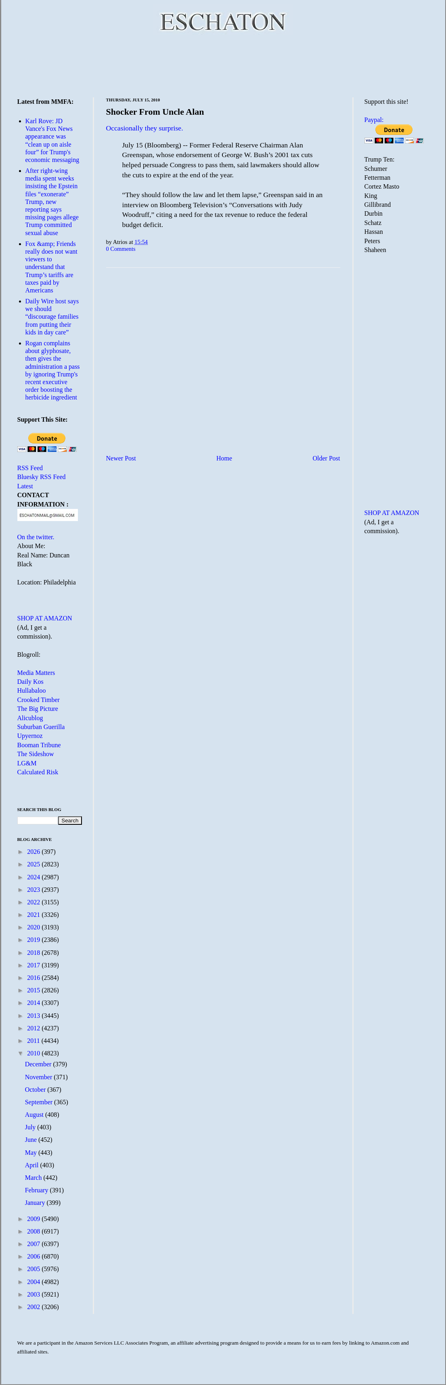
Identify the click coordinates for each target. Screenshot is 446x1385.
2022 (34, 902)
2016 (34, 977)
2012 (34, 1028)
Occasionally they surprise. (144, 128)
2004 (34, 1281)
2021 (34, 914)
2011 (34, 1040)
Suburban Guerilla (41, 726)
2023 (34, 889)
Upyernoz (30, 735)
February (37, 1190)
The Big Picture (37, 708)
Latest (25, 486)
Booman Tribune (39, 745)
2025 (34, 864)
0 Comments (121, 249)
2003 (34, 1294)
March (34, 1177)
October (36, 1089)
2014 (34, 1002)
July (31, 1127)
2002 (34, 1306)
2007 (34, 1243)
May (31, 1152)
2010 (34, 1053)
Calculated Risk (38, 772)
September (39, 1102)
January (36, 1202)
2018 (34, 952)
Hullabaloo (31, 690)
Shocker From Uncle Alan (155, 112)
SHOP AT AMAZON (44, 618)
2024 (34, 877)
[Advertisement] (223, 64)
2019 (34, 939)
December (39, 1064)
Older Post (326, 458)
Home (224, 458)
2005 (34, 1268)
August (35, 1114)
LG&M (27, 763)
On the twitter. (35, 537)
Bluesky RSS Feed (41, 476)
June (31, 1139)
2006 (34, 1256)
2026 (34, 851)
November (39, 1077)
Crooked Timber (38, 699)
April (32, 1165)
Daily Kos (30, 681)
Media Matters (36, 672)
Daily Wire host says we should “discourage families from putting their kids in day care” (52, 317)
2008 (34, 1231)
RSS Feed (30, 467)
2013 (34, 1015)
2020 (34, 927)
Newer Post (121, 458)
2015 (34, 990)
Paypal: (374, 119)
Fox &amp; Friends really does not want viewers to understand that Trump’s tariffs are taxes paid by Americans (51, 267)
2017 (34, 965)
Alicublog (30, 718)
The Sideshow (35, 753)
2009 (34, 1218)
